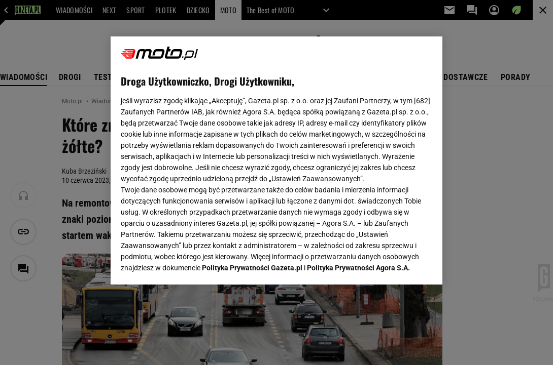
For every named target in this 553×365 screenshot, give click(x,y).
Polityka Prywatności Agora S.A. (358, 156)
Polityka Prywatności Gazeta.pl (252, 156)
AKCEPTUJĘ (398, 265)
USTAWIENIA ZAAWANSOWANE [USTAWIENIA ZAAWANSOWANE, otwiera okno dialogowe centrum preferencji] (186, 264)
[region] (276, 160)
